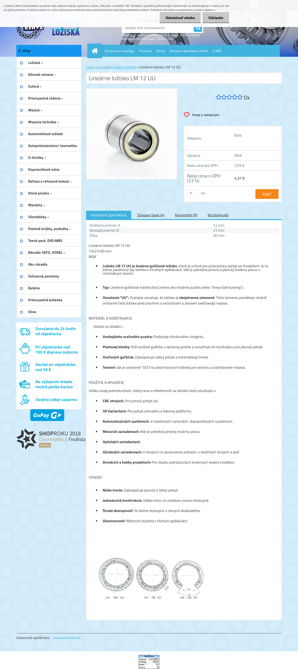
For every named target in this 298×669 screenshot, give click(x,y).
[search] (198, 27)
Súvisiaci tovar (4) (150, 215)
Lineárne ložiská (123, 67)
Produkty (145, 50)
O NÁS (217, 50)
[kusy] (193, 193)
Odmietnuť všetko (180, 17)
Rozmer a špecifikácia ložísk (189, 50)
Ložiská (103, 67)
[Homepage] (96, 51)
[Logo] (48, 27)
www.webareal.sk (67, 637)
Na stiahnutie (218, 215)
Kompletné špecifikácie (109, 215)
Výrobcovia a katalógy (119, 50)
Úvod (90, 67)
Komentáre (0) (186, 215)
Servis (160, 50)
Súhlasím (215, 17)
